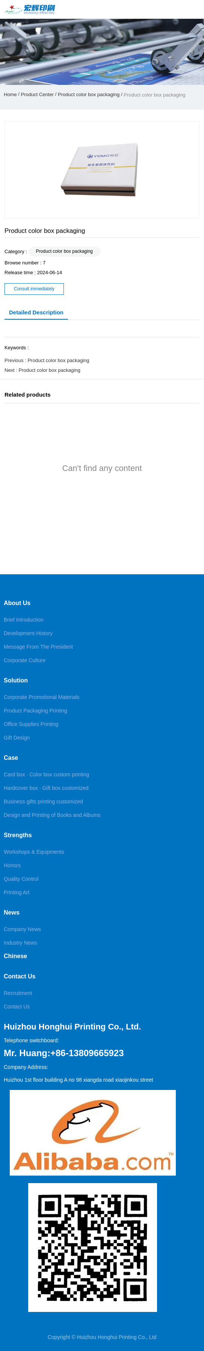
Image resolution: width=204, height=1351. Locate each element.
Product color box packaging (88, 94)
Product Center (37, 94)
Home (11, 94)
